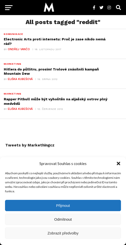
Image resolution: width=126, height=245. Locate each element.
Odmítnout (63, 219)
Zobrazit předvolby (62, 233)
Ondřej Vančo (19, 49)
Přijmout (63, 205)
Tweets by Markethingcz (29, 145)
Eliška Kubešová (20, 79)
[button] (118, 163)
